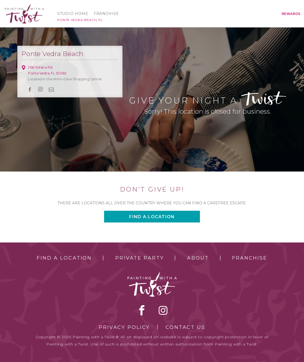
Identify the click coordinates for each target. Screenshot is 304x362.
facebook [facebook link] (30, 89)
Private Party (139, 258)
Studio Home (72, 13)
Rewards (291, 14)
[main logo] (24, 6)
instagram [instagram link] (40, 89)
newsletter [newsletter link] (51, 89)
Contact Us (185, 327)
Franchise (106, 13)
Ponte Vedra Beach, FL (80, 20)
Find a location (152, 216)
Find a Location (64, 258)
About (198, 258)
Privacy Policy (124, 327)
